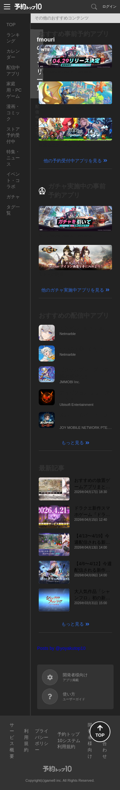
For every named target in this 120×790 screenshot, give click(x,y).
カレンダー (13, 54)
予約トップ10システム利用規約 (68, 740)
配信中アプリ (13, 70)
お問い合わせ (104, 740)
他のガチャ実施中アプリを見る (72, 289)
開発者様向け (90, 740)
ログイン (109, 6)
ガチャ (13, 196)
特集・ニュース (13, 158)
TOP (11, 24)
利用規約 (26, 740)
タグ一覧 (13, 210)
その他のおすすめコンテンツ (62, 18)
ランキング (13, 38)
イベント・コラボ (13, 180)
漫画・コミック (13, 112)
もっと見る (72, 442)
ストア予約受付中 (13, 135)
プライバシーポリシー (41, 740)
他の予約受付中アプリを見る (73, 160)
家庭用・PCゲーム (13, 90)
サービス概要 (12, 740)
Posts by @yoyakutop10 (61, 648)
